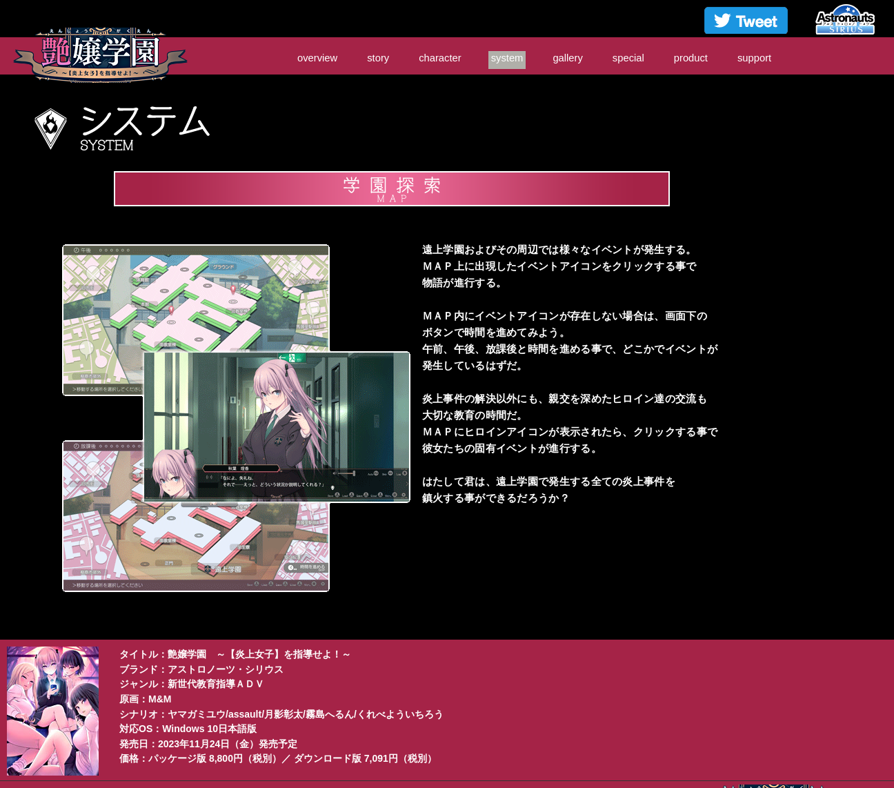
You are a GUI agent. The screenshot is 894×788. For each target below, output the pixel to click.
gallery (567, 57)
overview (317, 57)
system (507, 57)
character (440, 57)
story (378, 57)
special (628, 57)
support (754, 57)
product (691, 57)
